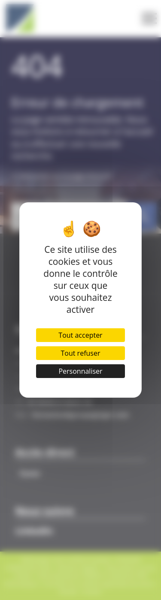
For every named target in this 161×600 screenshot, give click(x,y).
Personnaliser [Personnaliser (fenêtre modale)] (80, 371)
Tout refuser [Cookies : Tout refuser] (80, 353)
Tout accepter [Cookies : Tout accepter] (80, 335)
